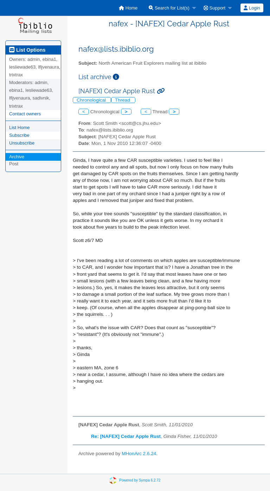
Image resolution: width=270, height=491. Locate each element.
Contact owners (25, 113)
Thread (123, 100)
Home (128, 8)
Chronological (92, 100)
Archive (16, 156)
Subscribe (19, 135)
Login (252, 8)
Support (214, 8)
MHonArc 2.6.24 (139, 453)
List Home (19, 127)
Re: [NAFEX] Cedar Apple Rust (126, 436)
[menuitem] (128, 8)
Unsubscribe (21, 143)
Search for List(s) (169, 8)
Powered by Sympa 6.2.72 (139, 480)
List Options (27, 50)
